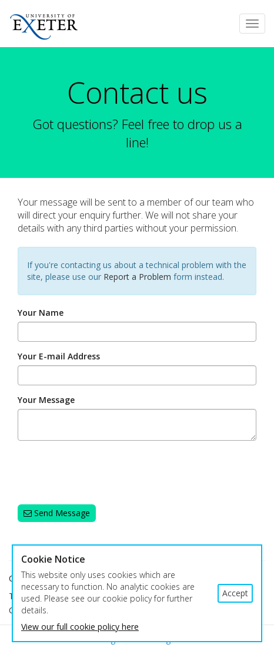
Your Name (41, 312)
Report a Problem (137, 276)
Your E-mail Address (59, 356)
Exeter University (39, 25)
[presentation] (107, 473)
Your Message (46, 399)
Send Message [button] (57, 512)
